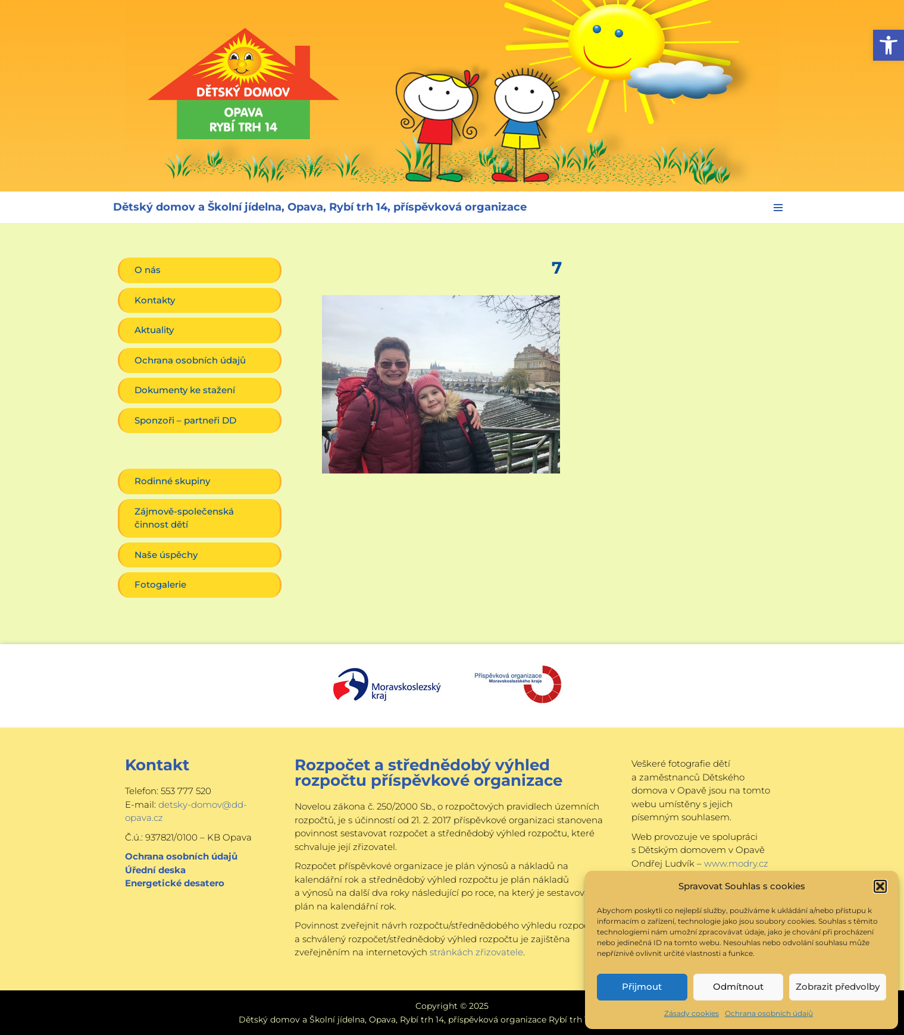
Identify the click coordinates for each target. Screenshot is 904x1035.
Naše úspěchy (166, 554)
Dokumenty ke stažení (184, 390)
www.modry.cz (736, 863)
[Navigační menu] (778, 207)
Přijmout (642, 986)
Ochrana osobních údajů (769, 1013)
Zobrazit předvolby (838, 986)
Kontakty (154, 300)
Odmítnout (738, 986)
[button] (888, 45)
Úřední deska (155, 870)
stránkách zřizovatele (476, 952)
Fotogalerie (160, 584)
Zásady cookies (691, 1013)
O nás (147, 269)
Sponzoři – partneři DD (185, 420)
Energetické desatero (174, 883)
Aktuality (154, 329)
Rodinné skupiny (172, 481)
